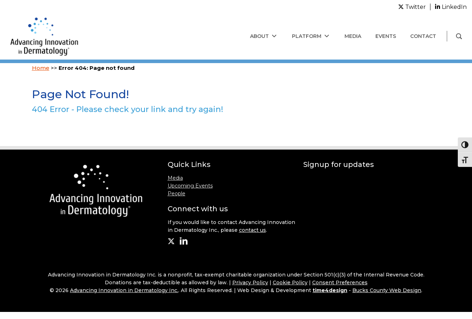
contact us (252, 230)
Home (40, 68)
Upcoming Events (190, 186)
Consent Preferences (340, 282)
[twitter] (412, 7)
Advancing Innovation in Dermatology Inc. (124, 290)
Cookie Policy (290, 282)
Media (175, 178)
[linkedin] (451, 6)
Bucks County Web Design (386, 290)
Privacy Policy (250, 282)
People (176, 193)
